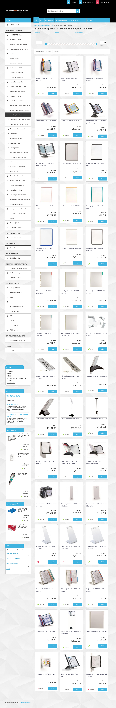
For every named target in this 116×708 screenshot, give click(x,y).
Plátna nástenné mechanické (19, 152)
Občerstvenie (14, 248)
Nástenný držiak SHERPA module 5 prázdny (71, 377)
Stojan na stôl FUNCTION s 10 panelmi (95, 590)
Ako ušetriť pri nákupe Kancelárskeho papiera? (13, 396)
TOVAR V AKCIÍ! (14, 25)
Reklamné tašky (15, 273)
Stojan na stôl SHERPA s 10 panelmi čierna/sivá (94, 462)
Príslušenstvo (14, 330)
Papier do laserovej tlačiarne (18, 44)
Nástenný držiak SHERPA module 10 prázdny (45, 377)
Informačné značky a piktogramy (20, 110)
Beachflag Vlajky (15, 311)
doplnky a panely (79, 32)
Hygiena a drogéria (16, 238)
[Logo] (18, 11)
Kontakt (89, 20)
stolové (57, 32)
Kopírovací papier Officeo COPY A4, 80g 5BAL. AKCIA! (22, 526)
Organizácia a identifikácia (18, 213)
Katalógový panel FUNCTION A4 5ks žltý (70, 292)
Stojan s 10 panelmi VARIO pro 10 (71, 121)
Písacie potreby (14, 58)
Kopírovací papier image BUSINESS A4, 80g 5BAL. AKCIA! (22, 510)
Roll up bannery (15, 288)
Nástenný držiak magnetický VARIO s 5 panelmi (96, 675)
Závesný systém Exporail (18, 166)
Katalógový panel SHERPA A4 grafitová (95, 249)
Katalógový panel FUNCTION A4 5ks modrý (45, 334)
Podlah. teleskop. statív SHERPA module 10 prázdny (70, 420)
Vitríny (12, 162)
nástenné (37, 32)
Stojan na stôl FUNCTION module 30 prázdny (96, 547)
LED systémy (14, 325)
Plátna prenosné (15, 148)
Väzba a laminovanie (16, 72)
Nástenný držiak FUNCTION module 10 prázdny (71, 505)
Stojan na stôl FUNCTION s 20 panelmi (44, 590)
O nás (41, 20)
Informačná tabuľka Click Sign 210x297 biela (23, 455)
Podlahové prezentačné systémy (20, 124)
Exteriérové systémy (16, 306)
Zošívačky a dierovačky (17, 185)
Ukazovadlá (13, 133)
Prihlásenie (74, 2)
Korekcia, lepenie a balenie (18, 180)
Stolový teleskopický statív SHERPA (96, 419)
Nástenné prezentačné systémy (20, 105)
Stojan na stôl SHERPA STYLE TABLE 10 (69, 675)
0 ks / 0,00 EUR (105, 2)
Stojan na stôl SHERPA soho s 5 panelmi (70, 79)
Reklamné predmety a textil (18, 268)
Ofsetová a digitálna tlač (17, 340)
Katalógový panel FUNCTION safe (96, 631)
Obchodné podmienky (61, 20)
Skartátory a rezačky (16, 77)
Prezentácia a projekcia (17, 101)
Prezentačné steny (16, 292)
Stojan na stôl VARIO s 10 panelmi (46, 121)
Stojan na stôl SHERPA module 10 (97, 376)
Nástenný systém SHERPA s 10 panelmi (45, 462)
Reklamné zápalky (15, 277)
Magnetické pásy (15, 143)
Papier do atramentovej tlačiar (19, 49)
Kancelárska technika (16, 82)
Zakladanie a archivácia (17, 204)
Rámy (12, 320)
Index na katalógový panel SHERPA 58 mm (96, 334)
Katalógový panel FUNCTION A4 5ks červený (45, 292)
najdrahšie (56, 51)
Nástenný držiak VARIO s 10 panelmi (94, 79)
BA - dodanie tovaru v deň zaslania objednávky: (17, 415)
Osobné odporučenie (12, 564)
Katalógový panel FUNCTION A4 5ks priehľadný (70, 334)
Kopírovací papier (15, 40)
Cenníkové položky (15, 227)
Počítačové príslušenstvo (17, 91)
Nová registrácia (88, 2)
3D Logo (12, 316)
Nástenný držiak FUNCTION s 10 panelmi (70, 590)
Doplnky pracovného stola (18, 195)
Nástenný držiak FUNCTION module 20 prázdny (96, 505)
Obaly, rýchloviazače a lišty (18, 209)
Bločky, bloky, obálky (16, 68)
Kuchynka (13, 218)
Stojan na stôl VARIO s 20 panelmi (46, 631)
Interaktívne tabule (16, 138)
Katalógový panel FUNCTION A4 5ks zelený (95, 292)
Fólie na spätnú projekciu (18, 129)
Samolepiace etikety (16, 63)
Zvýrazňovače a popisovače (18, 176)
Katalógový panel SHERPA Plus (72, 163)
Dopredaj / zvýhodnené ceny (19, 223)
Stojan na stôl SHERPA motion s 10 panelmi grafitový (46, 164)
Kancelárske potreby (16, 190)
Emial (8, 569)
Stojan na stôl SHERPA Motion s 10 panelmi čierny (96, 122)
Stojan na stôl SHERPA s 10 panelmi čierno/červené (69, 462)
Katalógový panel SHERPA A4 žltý (71, 206)
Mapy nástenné (15, 171)
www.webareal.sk (25, 702)
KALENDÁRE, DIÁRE (16, 35)
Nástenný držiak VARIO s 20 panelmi (44, 79)
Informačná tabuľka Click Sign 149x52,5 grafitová (23, 435)
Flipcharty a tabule (15, 96)
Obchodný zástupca (12, 553)
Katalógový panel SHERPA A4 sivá (71, 248)
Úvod (35, 25)
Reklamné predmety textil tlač (77, 20)
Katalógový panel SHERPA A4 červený (44, 207)
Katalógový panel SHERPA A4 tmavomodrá (44, 249)
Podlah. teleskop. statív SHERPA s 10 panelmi (71, 632)
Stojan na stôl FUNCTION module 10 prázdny (45, 547)
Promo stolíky (14, 302)
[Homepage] (37, 20)
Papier (12, 54)
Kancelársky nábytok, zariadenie (20, 199)
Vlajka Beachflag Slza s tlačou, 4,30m (23, 474)
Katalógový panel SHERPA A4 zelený (95, 207)
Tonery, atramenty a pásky (18, 87)
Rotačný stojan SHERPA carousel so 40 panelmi (46, 505)
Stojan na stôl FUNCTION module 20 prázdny (70, 547)
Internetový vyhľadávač (13, 558)
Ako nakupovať (49, 20)
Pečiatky (12, 350)
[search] (77, 11)
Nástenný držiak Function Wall (46, 674)
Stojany (12, 297)
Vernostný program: (12, 404)
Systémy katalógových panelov (20, 115)
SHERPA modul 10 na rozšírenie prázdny (45, 420)
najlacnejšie (49, 51)
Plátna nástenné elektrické (18, 157)
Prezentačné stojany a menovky (20, 119)
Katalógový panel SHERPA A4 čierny (95, 164)
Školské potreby (15, 258)
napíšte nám (11, 383)
